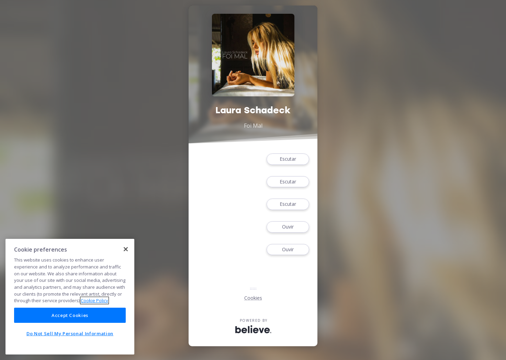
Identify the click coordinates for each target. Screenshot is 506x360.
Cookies (253, 298)
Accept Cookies (70, 315)
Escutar (288, 159)
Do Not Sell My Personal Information (69, 333)
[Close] (125, 249)
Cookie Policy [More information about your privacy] (94, 300)
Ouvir (288, 227)
